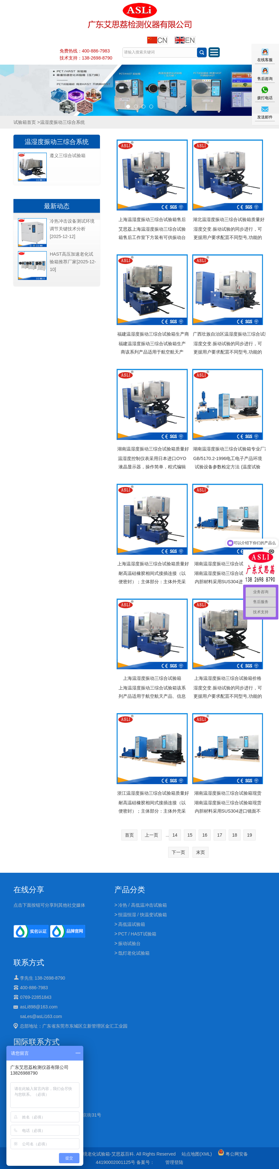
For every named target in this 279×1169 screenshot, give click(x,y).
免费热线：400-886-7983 (85, 50)
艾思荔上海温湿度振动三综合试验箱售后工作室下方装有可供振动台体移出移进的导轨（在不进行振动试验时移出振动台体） (152, 242)
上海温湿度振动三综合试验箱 (152, 678)
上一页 (151, 835)
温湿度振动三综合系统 (57, 141)
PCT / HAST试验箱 (137, 933)
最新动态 (57, 206)
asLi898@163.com (38, 1006)
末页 (200, 852)
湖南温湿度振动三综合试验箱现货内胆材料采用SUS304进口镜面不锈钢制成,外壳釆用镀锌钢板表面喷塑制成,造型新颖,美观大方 (227, 815)
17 (219, 835)
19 (249, 835)
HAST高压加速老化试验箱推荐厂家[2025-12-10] (73, 261)
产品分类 (129, 889)
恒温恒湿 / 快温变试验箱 (142, 914)
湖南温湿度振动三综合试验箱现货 (227, 793)
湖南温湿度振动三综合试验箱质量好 (152, 448)
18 (234, 835)
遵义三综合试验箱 (68, 155)
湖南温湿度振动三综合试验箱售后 (227, 563)
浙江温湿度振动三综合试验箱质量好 (152, 793)
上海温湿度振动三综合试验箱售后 (152, 219)
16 (204, 835)
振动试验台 (129, 943)
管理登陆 (174, 1162)
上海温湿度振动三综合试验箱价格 (227, 678)
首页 (129, 835)
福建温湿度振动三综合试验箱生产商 (152, 334)
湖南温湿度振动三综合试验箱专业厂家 (227, 448)
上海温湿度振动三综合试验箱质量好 (152, 563)
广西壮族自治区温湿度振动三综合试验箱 (227, 334)
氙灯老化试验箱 (134, 953)
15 (190, 835)
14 (174, 835)
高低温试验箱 (131, 924)
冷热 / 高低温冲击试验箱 (142, 905)
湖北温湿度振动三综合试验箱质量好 (227, 219)
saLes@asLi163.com (41, 1016)
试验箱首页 (24, 122)
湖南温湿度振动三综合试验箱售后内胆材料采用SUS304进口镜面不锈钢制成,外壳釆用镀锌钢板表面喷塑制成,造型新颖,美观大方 (227, 586)
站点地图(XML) (197, 1154)
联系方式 (28, 962)
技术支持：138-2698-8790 (86, 57)
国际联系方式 (36, 1042)
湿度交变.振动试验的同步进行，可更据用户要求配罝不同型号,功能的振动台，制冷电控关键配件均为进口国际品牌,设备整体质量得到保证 (227, 242)
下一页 (178, 852)
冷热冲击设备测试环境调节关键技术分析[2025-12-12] (72, 229)
